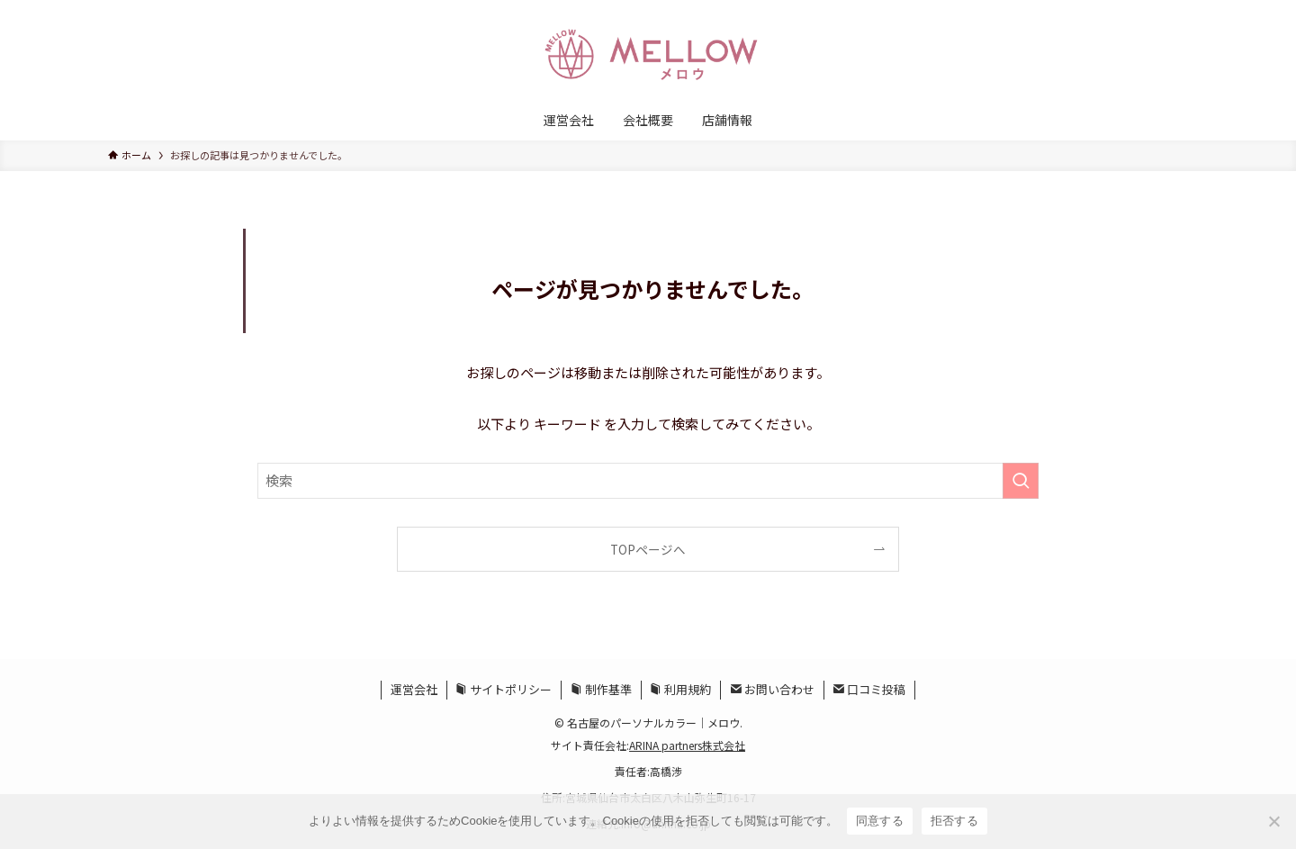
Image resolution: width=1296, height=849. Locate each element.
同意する (880, 820)
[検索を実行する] (1021, 481)
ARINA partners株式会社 (687, 745)
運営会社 (414, 689)
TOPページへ (648, 549)
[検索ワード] (648, 481)
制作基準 (601, 689)
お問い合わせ (772, 689)
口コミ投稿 (868, 689)
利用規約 (680, 689)
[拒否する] (1273, 821)
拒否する (954, 820)
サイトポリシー (503, 689)
